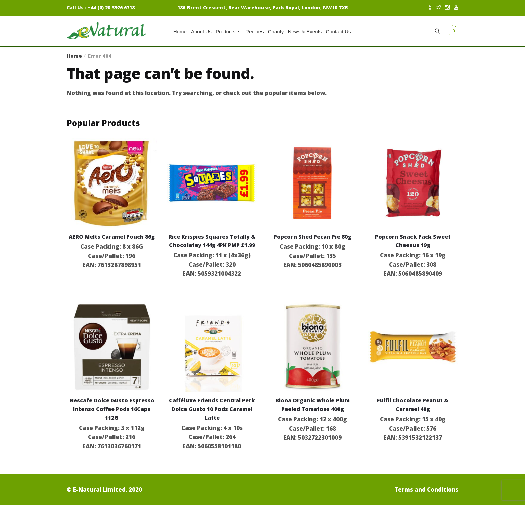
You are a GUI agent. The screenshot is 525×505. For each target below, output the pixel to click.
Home (74, 55)
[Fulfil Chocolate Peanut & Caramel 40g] (413, 347)
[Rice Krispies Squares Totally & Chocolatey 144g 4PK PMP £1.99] (212, 183)
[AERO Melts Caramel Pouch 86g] (112, 183)
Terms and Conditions (426, 489)
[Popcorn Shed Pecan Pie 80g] (312, 183)
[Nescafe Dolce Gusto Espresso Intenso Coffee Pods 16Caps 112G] (112, 347)
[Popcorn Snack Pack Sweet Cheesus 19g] (413, 183)
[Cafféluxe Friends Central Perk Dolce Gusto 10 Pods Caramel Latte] (212, 347)
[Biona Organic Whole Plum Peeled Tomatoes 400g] (312, 347)
